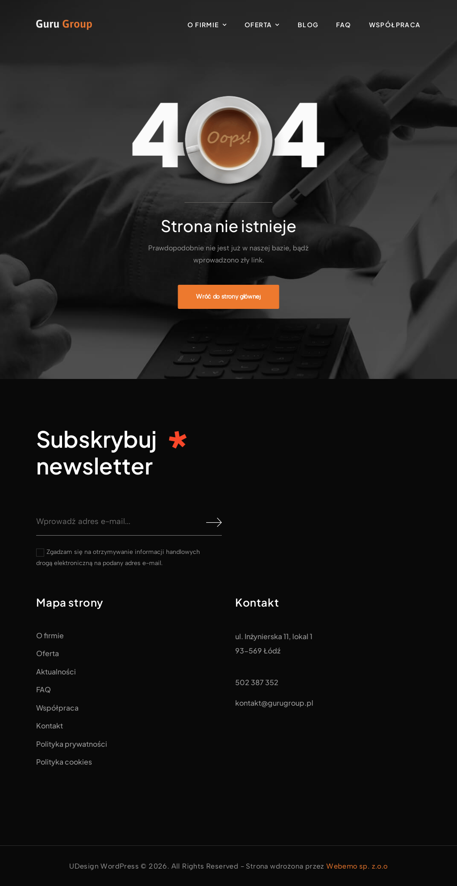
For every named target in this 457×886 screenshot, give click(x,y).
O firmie (203, 25)
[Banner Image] (228, 297)
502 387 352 (256, 682)
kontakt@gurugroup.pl (274, 702)
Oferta (258, 25)
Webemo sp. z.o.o (356, 866)
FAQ (343, 25)
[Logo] (64, 24)
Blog (308, 25)
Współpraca (395, 25)
